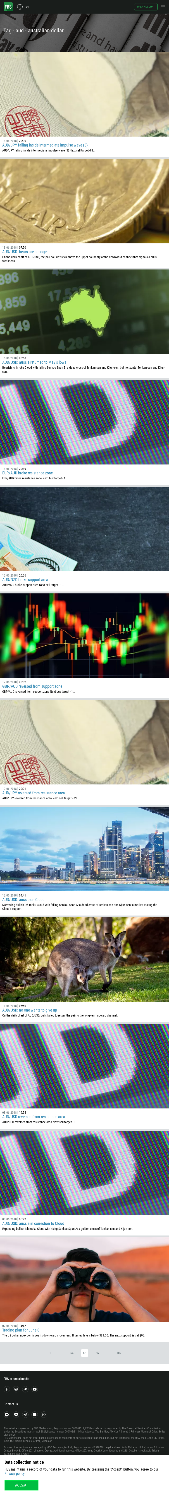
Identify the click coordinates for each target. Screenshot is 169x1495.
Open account (146, 6)
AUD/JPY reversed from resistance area (33, 793)
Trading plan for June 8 (20, 1330)
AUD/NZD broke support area (25, 579)
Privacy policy (14, 1473)
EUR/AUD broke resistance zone (27, 473)
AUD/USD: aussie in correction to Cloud (33, 1223)
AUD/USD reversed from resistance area (33, 1116)
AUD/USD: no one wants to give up (29, 1010)
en (27, 6)
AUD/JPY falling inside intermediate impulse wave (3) (45, 145)
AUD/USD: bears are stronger (25, 251)
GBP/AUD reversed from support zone (32, 686)
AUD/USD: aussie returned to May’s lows (34, 362)
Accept (21, 1485)
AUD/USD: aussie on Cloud (23, 899)
